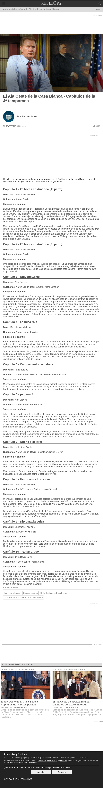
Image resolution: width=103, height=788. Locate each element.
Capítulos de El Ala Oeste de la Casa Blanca (23, 597)
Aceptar (41, 772)
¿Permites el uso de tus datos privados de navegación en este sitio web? (38, 767)
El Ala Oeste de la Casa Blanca (53, 593)
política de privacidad (46, 760)
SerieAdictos (20, 707)
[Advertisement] (51, 24)
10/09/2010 (58, 707)
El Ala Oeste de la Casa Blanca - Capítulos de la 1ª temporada (72, 703)
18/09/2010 (6, 707)
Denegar (62, 772)
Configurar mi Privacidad (18, 779)
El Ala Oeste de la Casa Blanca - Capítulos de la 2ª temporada (20, 703)
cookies (63, 760)
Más (98, 9)
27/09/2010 (11, 126)
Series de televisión (12, 593)
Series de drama (30, 593)
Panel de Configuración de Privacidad (20, 763)
